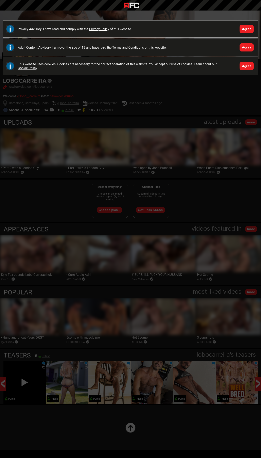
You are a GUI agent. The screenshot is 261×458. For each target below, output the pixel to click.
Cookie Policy (27, 68)
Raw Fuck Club (131, 6)
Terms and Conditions (128, 47)
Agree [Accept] (246, 29)
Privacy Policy (99, 29)
